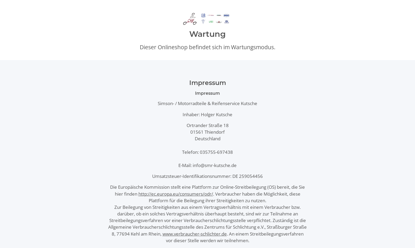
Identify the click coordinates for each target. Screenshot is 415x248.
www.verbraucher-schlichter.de (195, 234)
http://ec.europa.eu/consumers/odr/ (175, 194)
